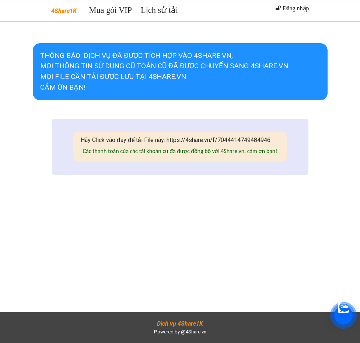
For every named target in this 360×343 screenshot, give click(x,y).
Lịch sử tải (159, 10)
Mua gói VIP (110, 10)
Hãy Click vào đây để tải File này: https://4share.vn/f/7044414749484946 (175, 139)
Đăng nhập (292, 8)
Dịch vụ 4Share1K (180, 323)
